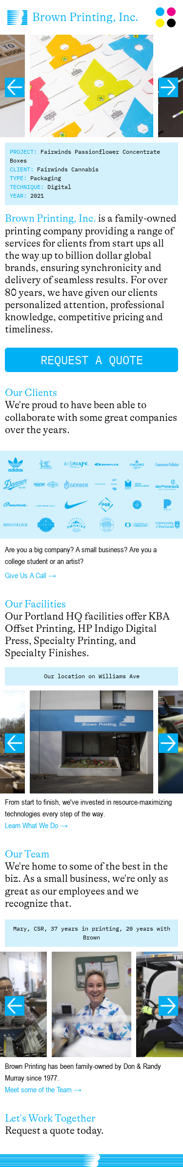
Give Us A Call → (30, 575)
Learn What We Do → (36, 825)
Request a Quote (92, 360)
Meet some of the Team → (43, 1089)
